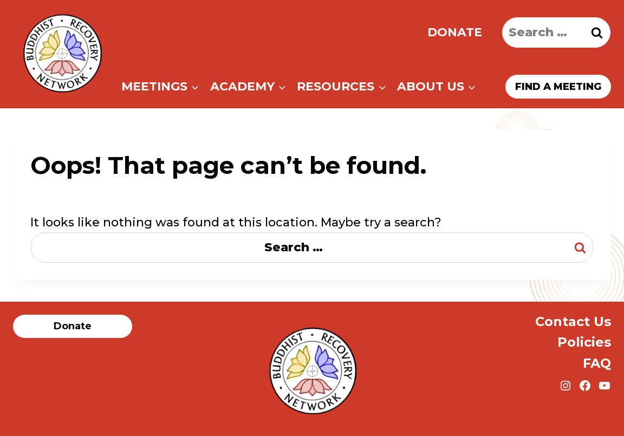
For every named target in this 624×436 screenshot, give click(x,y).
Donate (454, 32)
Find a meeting (558, 87)
